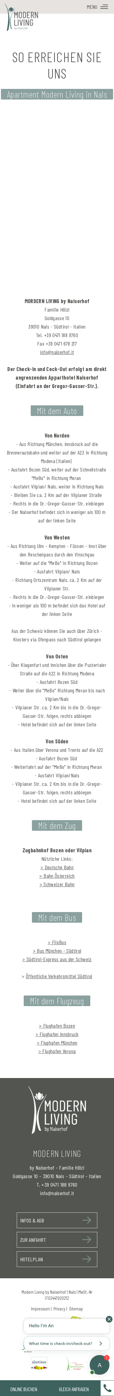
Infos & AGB (32, 1220)
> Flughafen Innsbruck (57, 1034)
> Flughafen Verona (57, 1051)
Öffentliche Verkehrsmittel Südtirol (59, 976)
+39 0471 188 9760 (59, 1184)
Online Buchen (23, 1389)
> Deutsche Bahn (57, 867)
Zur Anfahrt (33, 1239)
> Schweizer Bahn (57, 884)
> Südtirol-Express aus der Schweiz (57, 959)
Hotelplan (31, 1259)
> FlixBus (57, 942)
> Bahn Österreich (56, 875)
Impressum (40, 1308)
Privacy (59, 1308)
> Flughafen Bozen (57, 1025)
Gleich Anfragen (74, 1389)
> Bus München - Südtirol (57, 950)
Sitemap (76, 1308)
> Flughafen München (57, 1042)
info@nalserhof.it (57, 352)
